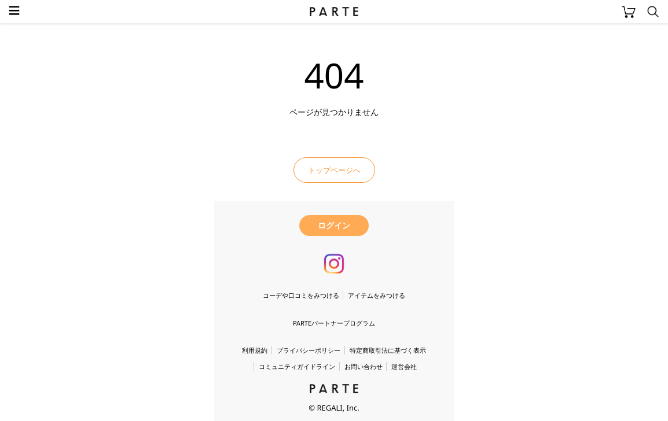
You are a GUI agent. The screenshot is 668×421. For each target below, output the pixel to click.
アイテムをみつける (376, 295)
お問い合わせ (363, 366)
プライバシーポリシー (308, 350)
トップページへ (334, 170)
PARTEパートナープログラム (334, 323)
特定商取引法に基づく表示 (388, 350)
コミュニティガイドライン (297, 366)
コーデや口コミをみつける (301, 295)
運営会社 (404, 366)
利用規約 (254, 350)
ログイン (334, 225)
